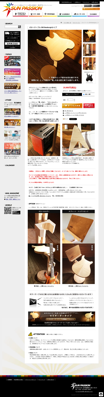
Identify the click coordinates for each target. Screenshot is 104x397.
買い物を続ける (68, 110)
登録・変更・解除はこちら (13, 199)
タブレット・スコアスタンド (78, 247)
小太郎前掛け (64, 14)
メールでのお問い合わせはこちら (84, 391)
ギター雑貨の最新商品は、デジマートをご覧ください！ (12, 88)
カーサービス (79, 14)
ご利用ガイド (78, 2)
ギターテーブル (76, 22)
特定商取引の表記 (18, 379)
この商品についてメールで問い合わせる (75, 113)
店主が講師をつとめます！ (12, 112)
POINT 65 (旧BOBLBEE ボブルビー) (20, 14)
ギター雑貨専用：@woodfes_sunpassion (12, 79)
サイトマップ (86, 2)
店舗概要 (9, 379)
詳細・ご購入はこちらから (45, 286)
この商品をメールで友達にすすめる (74, 115)
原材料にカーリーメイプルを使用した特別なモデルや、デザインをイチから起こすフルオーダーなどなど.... (61, 323)
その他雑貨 (93, 14)
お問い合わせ (95, 2)
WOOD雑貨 (50, 14)
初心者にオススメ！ (12, 123)
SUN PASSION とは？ (67, 2)
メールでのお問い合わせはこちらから (40, 196)
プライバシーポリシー (30, 379)
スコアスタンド (36, 104)
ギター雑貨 (36, 14)
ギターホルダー (52, 102)
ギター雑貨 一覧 (67, 22)
